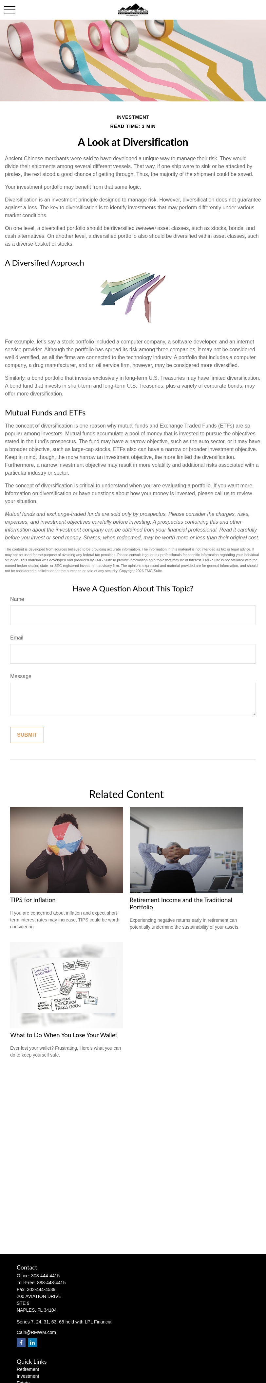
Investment (28, 1376)
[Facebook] (21, 1342)
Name (17, 599)
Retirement (28, 1369)
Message (20, 676)
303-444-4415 (45, 1275)
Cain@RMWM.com (36, 1332)
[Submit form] (27, 735)
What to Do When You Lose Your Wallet (63, 1035)
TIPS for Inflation (33, 899)
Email (16, 637)
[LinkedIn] (32, 1342)
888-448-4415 (51, 1282)
